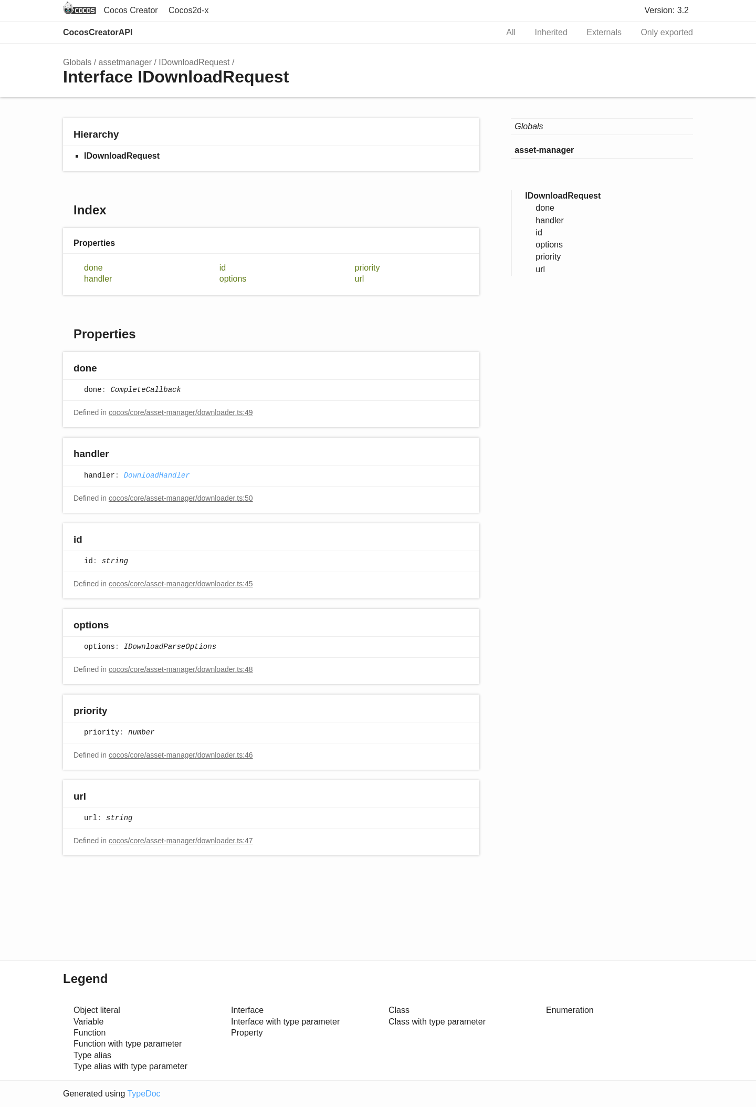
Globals (77, 62)
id (222, 267)
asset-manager (544, 150)
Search (478, 32)
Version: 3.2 (667, 10)
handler (98, 278)
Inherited (551, 32)
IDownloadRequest (194, 62)
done (93, 267)
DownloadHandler (157, 475)
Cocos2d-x (188, 10)
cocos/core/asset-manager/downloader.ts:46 (181, 755)
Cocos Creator (130, 10)
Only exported (666, 32)
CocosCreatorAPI (97, 32)
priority (367, 267)
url (359, 278)
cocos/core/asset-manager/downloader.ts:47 (181, 840)
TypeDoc (143, 1093)
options (233, 278)
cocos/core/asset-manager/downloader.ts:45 (181, 584)
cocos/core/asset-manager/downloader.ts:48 (181, 669)
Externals (604, 32)
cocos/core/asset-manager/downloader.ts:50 (181, 498)
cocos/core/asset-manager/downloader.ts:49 (181, 412)
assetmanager (125, 62)
